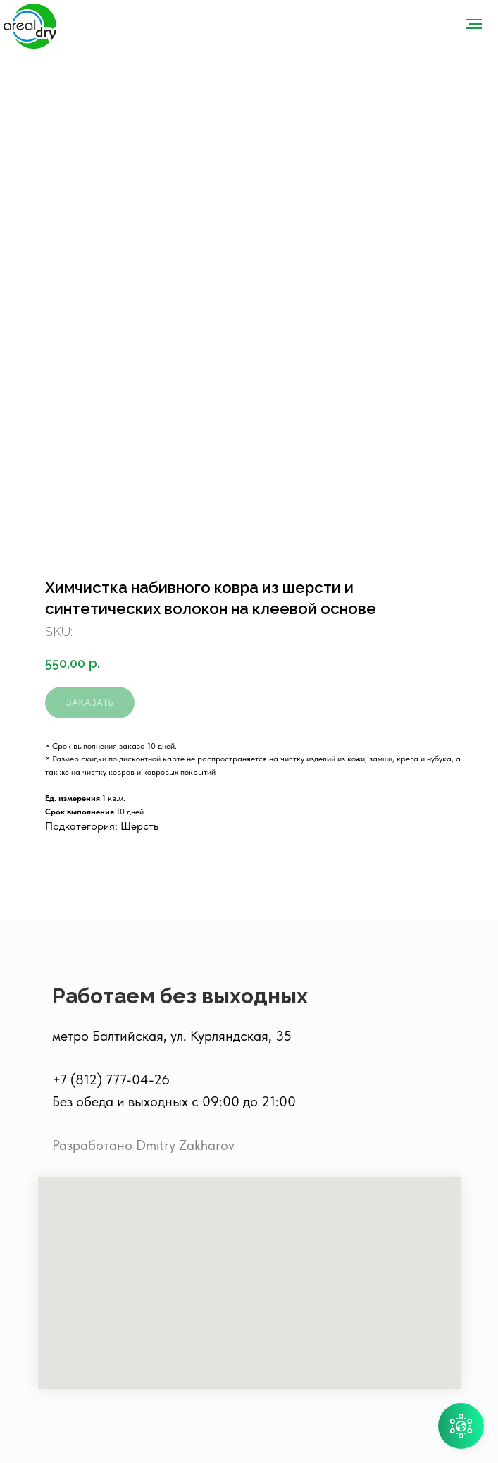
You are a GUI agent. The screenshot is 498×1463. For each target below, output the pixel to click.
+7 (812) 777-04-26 (111, 1079)
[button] (461, 1426)
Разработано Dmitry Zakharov (143, 1145)
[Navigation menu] (474, 24)
